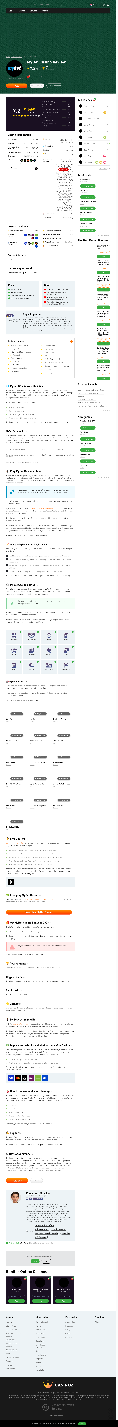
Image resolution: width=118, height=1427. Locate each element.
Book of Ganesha (102, 230)
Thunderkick (100, 220)
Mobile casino (41, 1384)
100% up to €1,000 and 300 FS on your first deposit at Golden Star (103, 321)
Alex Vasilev (24, 1294)
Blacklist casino (12, 1377)
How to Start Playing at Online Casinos (92, 413)
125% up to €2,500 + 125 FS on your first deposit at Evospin (103, 270)
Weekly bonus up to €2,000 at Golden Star (103, 254)
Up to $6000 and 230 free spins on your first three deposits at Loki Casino (103, 375)
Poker (14, 705)
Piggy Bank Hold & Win (103, 429)
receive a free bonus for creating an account (41, 950)
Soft (37, 1402)
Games (22, 12)
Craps (66, 705)
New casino (10, 1373)
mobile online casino (21, 1075)
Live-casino (40, 1388)
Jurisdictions (41, 1406)
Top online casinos (13, 1400)
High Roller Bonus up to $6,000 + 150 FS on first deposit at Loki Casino (103, 358)
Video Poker (14, 690)
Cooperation (70, 1373)
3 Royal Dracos (102, 181)
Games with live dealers (15, 894)
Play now (17, 1231)
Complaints (40, 1392)
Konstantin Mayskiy (16, 331)
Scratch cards (49, 720)
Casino (12, 12)
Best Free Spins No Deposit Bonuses (92, 397)
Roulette (48, 690)
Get (103, 264)
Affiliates (68, 1388)
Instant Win (31, 720)
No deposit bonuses (13, 1408)
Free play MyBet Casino (39, 962)
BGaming (99, 432)
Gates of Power (102, 465)
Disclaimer (69, 1377)
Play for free (17, 764)
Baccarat (49, 705)
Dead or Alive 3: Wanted (102, 206)
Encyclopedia (11, 1419)
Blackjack (66, 690)
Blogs (97, 1373)
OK (82, 1424)
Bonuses (33, 12)
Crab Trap (100, 477)
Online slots (31, 705)
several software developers (42, 559)
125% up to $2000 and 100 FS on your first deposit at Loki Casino (103, 286)
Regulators (40, 1409)
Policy (67, 1380)
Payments (39, 1377)
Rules (8, 1404)
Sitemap (39, 1417)
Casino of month (42, 1373)
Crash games (66, 720)
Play (16, 87)
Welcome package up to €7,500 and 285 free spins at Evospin (103, 304)
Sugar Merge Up (102, 453)
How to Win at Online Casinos (89, 410)
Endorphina (100, 183)
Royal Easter (101, 441)
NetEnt (8, 772)
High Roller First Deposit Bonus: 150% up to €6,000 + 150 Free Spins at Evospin (103, 340)
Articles (45, 12)
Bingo (14, 720)
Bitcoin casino (41, 1380)
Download (36, 1231)
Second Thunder (102, 218)
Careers (68, 1384)
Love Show (100, 193)
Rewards (9, 1412)
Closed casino (11, 1380)
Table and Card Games (31, 691)
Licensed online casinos (87, 407)
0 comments (50, 71)
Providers (10, 1416)
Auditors (39, 1413)
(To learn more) (72, 1423)
